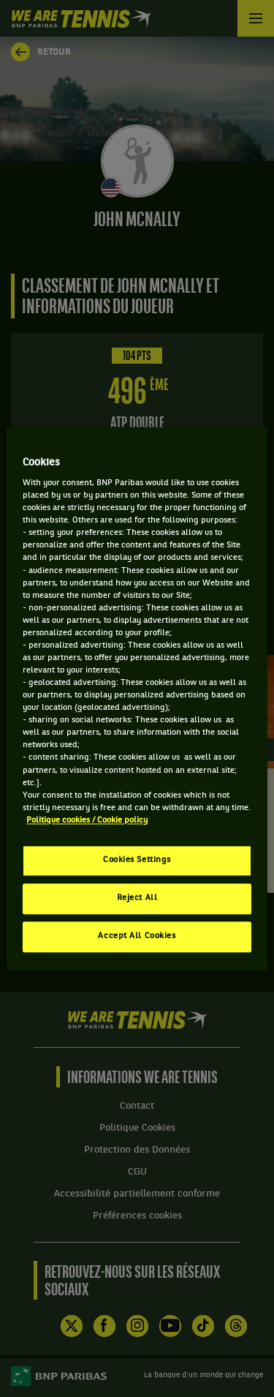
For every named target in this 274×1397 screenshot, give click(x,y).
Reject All (137, 898)
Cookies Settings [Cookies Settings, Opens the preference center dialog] (137, 859)
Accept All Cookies (136, 936)
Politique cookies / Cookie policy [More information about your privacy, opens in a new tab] (87, 820)
